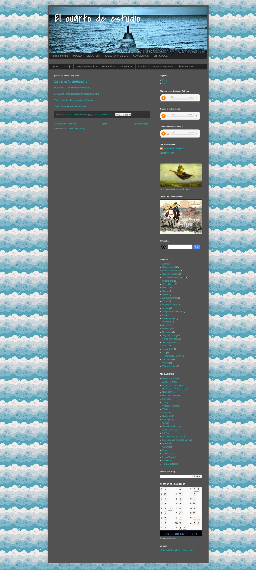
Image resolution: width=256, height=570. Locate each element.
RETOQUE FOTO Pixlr (172, 385)
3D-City (165, 433)
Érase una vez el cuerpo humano (177, 440)
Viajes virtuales (185, 66)
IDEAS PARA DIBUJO (116, 55)
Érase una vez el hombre (173, 436)
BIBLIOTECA (93, 55)
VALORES (167, 359)
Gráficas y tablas (169, 305)
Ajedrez (56, 66)
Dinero (165, 291)
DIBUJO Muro (168, 392)
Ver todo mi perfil (167, 153)
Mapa (164, 450)
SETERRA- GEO (170, 430)
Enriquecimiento (169, 298)
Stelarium (166, 413)
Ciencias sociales (170, 274)
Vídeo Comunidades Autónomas (70, 106)
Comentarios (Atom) (76, 128)
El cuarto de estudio (97, 18)
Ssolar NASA (168, 416)
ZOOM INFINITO (170, 382)
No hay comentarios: (103, 115)
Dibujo (67, 66)
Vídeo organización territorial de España (74, 100)
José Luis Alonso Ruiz (174, 148)
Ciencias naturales (170, 271)
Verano (165, 363)
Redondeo (167, 332)
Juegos (165, 308)
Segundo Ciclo (169, 335)
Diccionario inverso (170, 378)
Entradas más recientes (65, 124)
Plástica (142, 66)
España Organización (72, 81)
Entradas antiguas (141, 124)
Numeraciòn (126, 66)
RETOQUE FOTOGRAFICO (175, 389)
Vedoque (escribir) (170, 406)
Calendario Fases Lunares (182, 550)
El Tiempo (164, 550)
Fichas (165, 301)
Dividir (165, 294)
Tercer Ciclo (167, 349)
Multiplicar (167, 322)
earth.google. (168, 419)
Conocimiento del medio (173, 277)
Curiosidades (168, 284)
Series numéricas (170, 339)
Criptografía (167, 281)
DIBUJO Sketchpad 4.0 (172, 395)
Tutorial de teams (170, 464)
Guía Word (167, 447)
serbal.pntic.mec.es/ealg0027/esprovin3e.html (76, 94)
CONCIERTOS (141, 55)
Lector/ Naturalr (169, 457)
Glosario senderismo (171, 426)
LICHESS (166, 399)
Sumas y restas (169, 342)
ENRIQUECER (161, 55)
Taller (164, 346)
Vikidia (165, 409)
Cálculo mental (169, 267)
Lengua (165, 315)
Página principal (60, 55)
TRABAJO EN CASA (162, 66)
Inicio (104, 124)
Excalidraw (167, 460)
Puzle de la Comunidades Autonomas (72, 87)
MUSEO (77, 55)
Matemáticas (109, 66)
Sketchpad (167, 443)
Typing (165, 402)
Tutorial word (168, 453)
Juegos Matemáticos (86, 66)
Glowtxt (165, 423)
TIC (164, 352)
